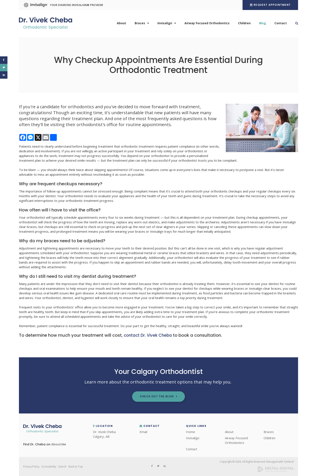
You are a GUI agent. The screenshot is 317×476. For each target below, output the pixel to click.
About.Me (58, 444)
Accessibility (48, 466)
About (121, 24)
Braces (140, 24)
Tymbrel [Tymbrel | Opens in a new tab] (289, 461)
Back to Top (76, 466)
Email (143, 432)
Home (190, 432)
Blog (262, 24)
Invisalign (164, 24)
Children (244, 24)
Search (294, 24)
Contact (280, 24)
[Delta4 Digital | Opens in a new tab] (276, 471)
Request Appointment (272, 5)
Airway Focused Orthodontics (207, 24)
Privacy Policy (31, 466)
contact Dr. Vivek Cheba (149, 335)
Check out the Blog (157, 396)
